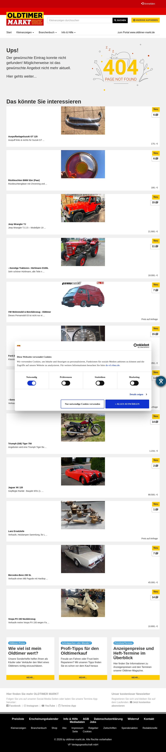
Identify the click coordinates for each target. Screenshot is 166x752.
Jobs (93, 722)
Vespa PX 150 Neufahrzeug (21, 619)
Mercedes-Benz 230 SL (19, 575)
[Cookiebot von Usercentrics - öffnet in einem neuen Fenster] (136, 345)
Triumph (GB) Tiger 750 (20, 443)
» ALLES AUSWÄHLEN (127, 404)
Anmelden (148, 3)
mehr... (30, 677)
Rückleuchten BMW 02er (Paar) (24, 180)
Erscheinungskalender (43, 718)
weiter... (30, 76)
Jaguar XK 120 (15, 487)
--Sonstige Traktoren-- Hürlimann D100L (28, 268)
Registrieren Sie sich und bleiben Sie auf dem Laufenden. (133, 702)
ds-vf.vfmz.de (113, 365)
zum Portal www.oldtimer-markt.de (136, 32)
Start (9, 32)
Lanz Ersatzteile (16, 531)
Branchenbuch (48, 32)
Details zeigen (136, 394)
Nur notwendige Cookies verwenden (82, 404)
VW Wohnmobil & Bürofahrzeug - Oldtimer (29, 312)
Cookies (87, 731)
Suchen (120, 20)
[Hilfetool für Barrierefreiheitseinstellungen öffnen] (161, 381)
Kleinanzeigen (25, 32)
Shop (54, 728)
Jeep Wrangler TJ (17, 224)
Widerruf (133, 718)
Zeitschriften (109, 728)
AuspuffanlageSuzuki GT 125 (23, 136)
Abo (64, 728)
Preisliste (18, 718)
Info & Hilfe (69, 32)
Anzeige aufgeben (145, 20)
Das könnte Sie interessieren (43, 101)
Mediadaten (77, 722)
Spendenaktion (130, 728)
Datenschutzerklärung (108, 718)
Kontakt (149, 718)
